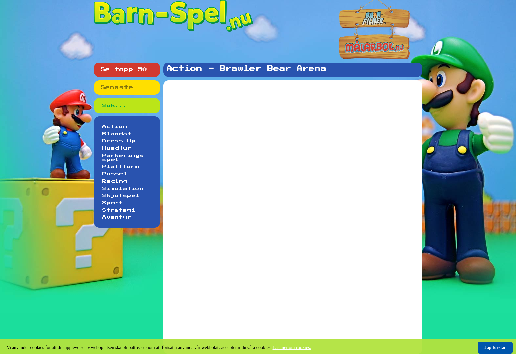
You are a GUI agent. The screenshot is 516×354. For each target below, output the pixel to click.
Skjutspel (121, 196)
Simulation (123, 188)
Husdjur (117, 148)
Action (114, 127)
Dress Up (119, 141)
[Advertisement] (294, 101)
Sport (112, 203)
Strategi (118, 210)
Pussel (115, 174)
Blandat (117, 134)
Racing (115, 181)
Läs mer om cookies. (292, 347)
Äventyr (116, 217)
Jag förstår (495, 347)
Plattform (120, 167)
